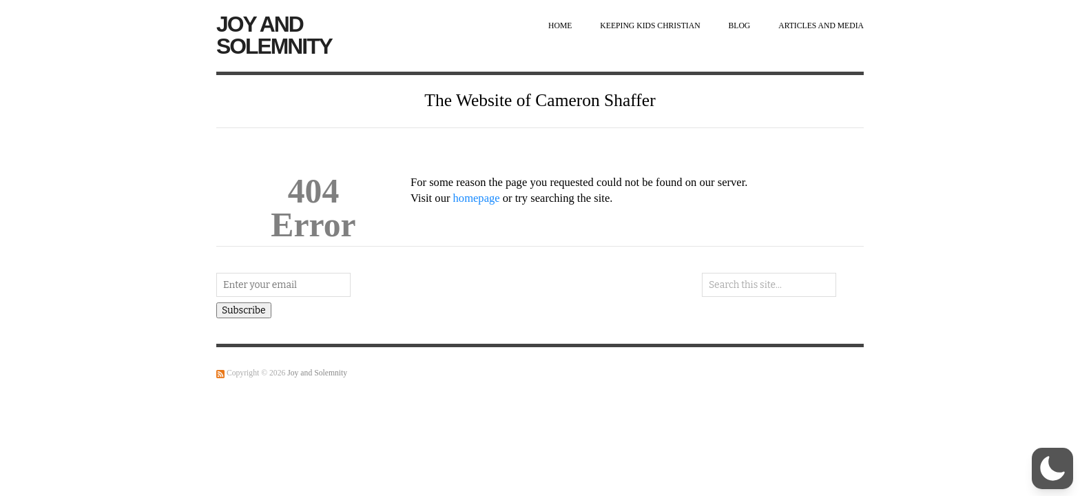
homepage (476, 198)
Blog (740, 25)
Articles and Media (821, 25)
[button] (1052, 468)
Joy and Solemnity (274, 35)
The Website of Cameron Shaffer (539, 100)
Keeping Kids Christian (650, 25)
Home (560, 25)
